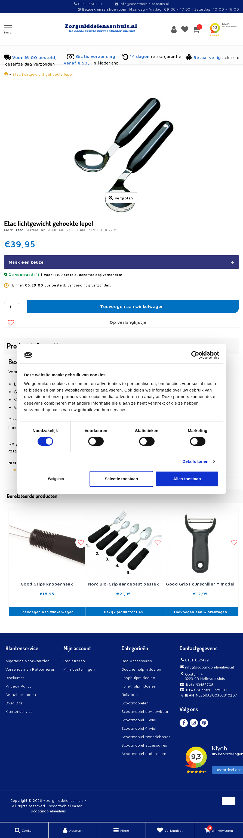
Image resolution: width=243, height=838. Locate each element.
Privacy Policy (18, 686)
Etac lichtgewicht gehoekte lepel (43, 74)
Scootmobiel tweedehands (146, 736)
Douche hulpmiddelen (141, 669)
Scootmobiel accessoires (144, 745)
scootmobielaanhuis (48, 811)
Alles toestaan (187, 478)
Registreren (74, 660)
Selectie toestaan (121, 478)
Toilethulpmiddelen (139, 686)
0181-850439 (88, 4)
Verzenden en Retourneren (30, 669)
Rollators (130, 694)
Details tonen (195, 461)
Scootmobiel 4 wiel (139, 728)
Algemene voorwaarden (27, 660)
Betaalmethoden (20, 694)
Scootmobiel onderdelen (144, 753)
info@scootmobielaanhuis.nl (142, 4)
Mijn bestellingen (79, 669)
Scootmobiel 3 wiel (139, 719)
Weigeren (56, 479)
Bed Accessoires (137, 660)
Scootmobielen (135, 703)
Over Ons (14, 703)
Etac (19, 230)
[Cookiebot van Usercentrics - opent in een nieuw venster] (195, 355)
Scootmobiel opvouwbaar (145, 711)
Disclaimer (14, 677)
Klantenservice (19, 711)
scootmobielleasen (65, 806)
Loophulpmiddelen (138, 677)
